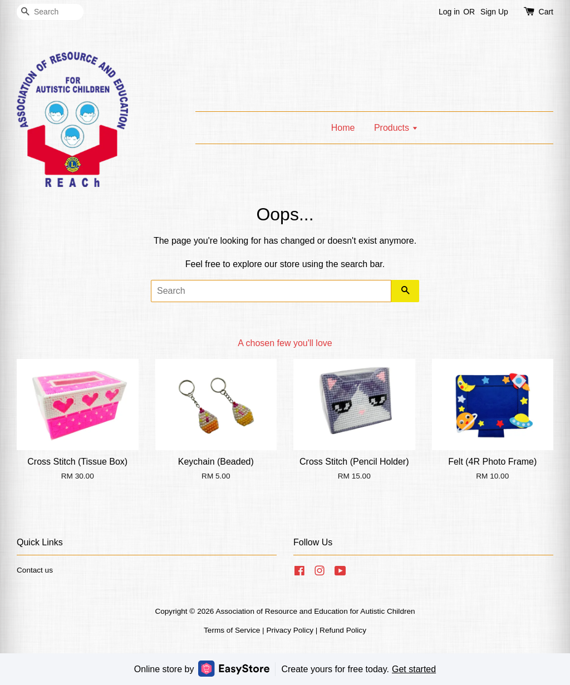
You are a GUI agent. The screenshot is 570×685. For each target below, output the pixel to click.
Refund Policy (343, 630)
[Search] (50, 12)
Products (396, 127)
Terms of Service (232, 630)
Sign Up (494, 11)
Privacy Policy (289, 630)
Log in (449, 11)
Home (343, 127)
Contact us (35, 570)
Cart (546, 11)
